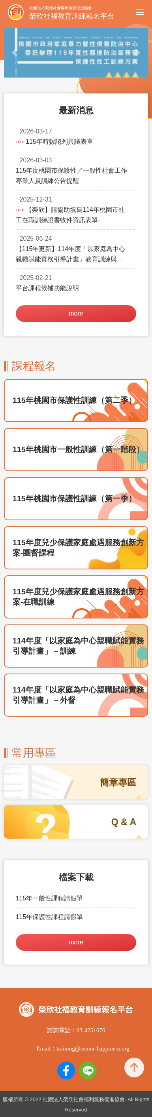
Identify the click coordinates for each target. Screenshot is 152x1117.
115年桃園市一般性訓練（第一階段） (78, 449)
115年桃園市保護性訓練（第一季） (74, 498)
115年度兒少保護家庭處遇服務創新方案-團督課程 (78, 547)
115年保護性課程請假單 (49, 916)
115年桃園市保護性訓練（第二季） (74, 400)
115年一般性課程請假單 (49, 898)
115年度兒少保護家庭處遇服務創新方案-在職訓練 (78, 596)
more (76, 313)
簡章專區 (118, 782)
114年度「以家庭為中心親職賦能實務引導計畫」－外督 (78, 694)
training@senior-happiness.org (92, 1048)
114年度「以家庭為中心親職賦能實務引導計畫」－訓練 (78, 645)
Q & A (124, 822)
